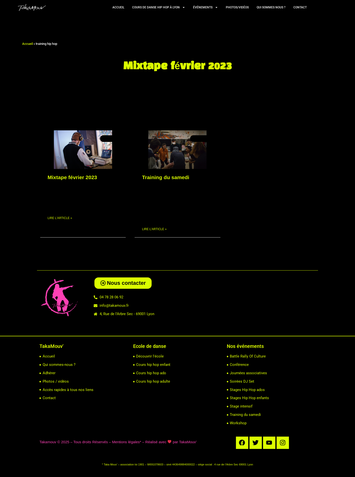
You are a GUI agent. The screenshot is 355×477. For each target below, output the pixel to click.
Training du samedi (165, 177)
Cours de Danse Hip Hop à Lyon (158, 7)
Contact (300, 7)
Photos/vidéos (237, 7)
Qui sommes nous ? (271, 7)
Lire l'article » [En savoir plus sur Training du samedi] (154, 229)
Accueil (118, 7)
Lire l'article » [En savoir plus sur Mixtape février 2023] (60, 218)
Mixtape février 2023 (72, 177)
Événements (205, 7)
